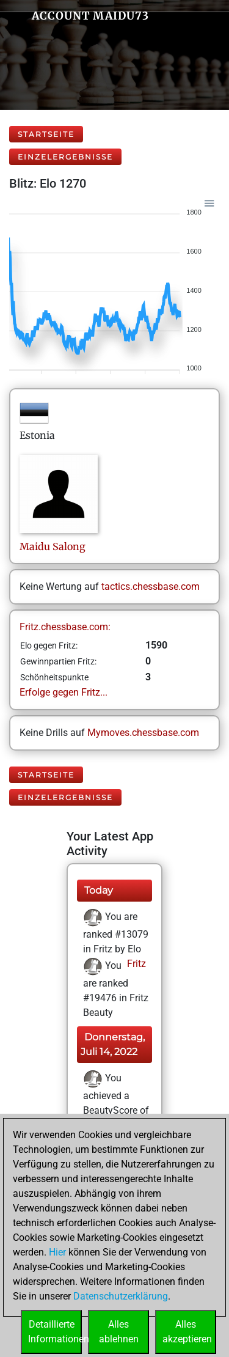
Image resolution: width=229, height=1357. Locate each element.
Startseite (46, 134)
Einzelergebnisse (65, 156)
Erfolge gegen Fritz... (63, 692)
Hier (57, 1252)
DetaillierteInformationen (55, 1331)
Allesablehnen (119, 1331)
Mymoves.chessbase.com (143, 732)
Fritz (135, 963)
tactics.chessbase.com (150, 586)
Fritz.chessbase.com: (65, 627)
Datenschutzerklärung (120, 1296)
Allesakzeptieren (187, 1331)
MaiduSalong (52, 546)
